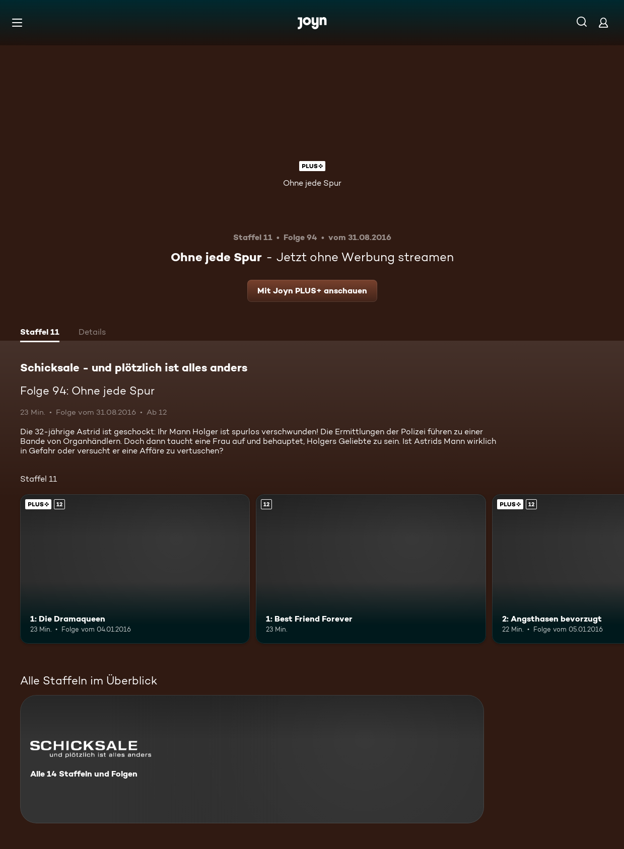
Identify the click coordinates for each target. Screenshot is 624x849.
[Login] (603, 22)
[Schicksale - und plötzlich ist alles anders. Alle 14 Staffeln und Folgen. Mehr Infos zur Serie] (252, 759)
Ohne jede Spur (312, 183)
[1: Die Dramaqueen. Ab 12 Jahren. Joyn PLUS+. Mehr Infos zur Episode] (135, 569)
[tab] (39, 333)
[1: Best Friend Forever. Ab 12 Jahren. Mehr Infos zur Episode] (371, 569)
